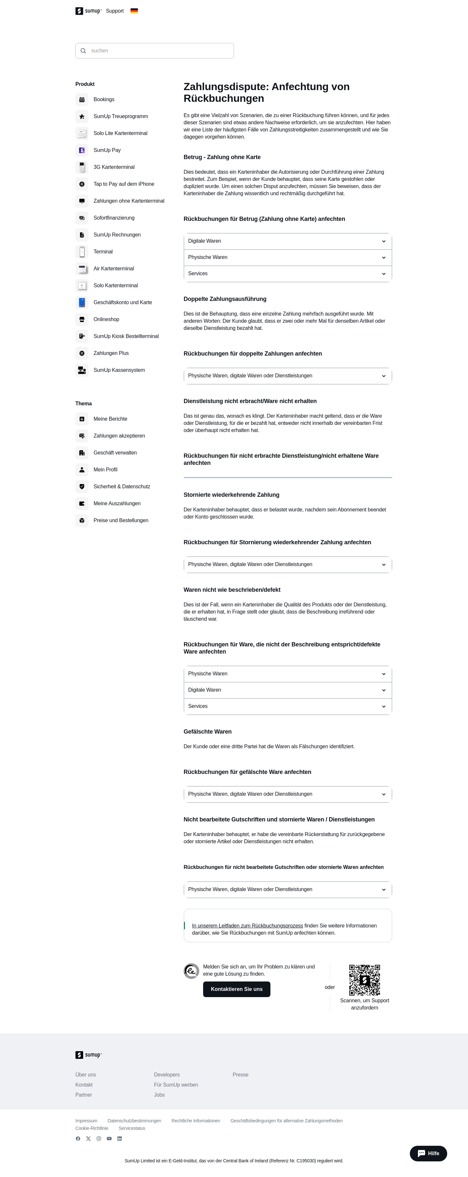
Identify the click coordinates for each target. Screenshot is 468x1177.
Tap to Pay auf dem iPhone (124, 184)
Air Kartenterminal (114, 268)
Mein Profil (105, 469)
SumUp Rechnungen (117, 234)
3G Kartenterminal (114, 167)
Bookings (104, 99)
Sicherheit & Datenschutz (122, 486)
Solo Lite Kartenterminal (120, 133)
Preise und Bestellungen (121, 520)
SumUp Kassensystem (119, 370)
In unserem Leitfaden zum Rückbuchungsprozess (247, 925)
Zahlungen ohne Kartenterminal (129, 201)
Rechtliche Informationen (196, 1120)
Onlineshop (106, 319)
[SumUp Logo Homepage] (90, 11)
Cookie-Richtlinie (91, 1128)
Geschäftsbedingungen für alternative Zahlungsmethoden (286, 1120)
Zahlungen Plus (111, 353)
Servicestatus (132, 1128)
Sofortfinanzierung (114, 218)
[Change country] (134, 11)
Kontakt (84, 1085)
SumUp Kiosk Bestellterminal (126, 336)
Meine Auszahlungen (117, 503)
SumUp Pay (107, 150)
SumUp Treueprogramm (121, 116)
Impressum (86, 1120)
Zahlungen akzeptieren (119, 436)
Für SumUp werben (176, 1085)
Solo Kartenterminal (116, 285)
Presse (240, 1074)
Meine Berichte (110, 419)
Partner (83, 1095)
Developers (167, 1074)
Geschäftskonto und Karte (123, 302)
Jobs (159, 1095)
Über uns (85, 1074)
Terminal (103, 251)
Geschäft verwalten (115, 452)
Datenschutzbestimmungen (134, 1120)
